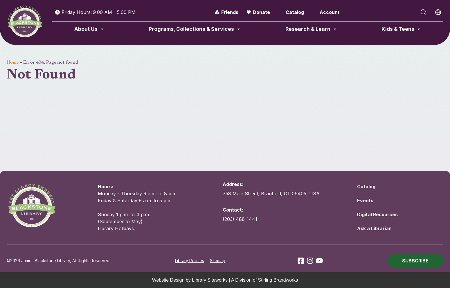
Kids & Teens (401, 29)
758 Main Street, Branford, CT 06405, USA (271, 193)
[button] (415, 261)
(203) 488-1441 (240, 219)
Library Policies (189, 260)
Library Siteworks (210, 280)
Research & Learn (311, 29)
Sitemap (217, 260)
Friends (229, 12)
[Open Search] (423, 12)
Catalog (295, 12)
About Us (89, 29)
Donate (261, 12)
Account (330, 12)
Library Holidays (116, 228)
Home (13, 62)
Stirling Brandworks (278, 280)
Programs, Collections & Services (195, 29)
